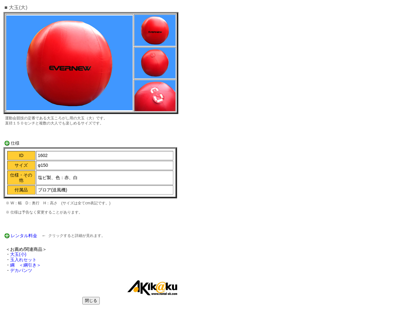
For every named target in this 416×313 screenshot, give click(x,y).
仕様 (15, 143)
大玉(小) (18, 254)
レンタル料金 (24, 235)
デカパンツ (21, 270)
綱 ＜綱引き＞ (25, 265)
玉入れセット (23, 259)
